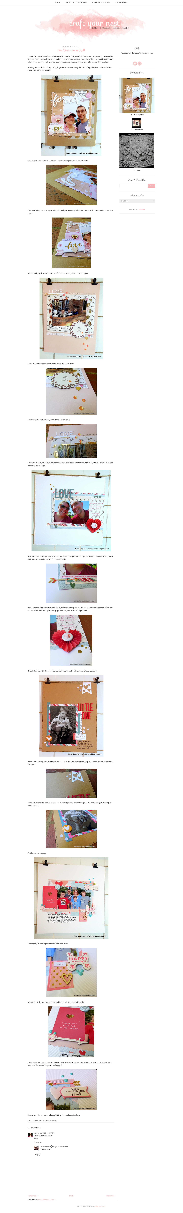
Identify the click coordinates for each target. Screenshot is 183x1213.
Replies (38, 1142)
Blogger (142, 209)
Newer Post (32, 1196)
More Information (101, 2)
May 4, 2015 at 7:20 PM (60, 1147)
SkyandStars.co (99, 1207)
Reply (36, 1138)
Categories (122, 2)
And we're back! (137, 130)
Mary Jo (36, 1133)
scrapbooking (50, 1120)
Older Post (109, 1196)
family (38, 1120)
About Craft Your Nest (76, 2)
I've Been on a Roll (137, 115)
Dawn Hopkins (45, 1147)
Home (57, 2)
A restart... (137, 170)
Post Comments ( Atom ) (46, 1200)
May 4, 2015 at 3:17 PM (47, 1133)
